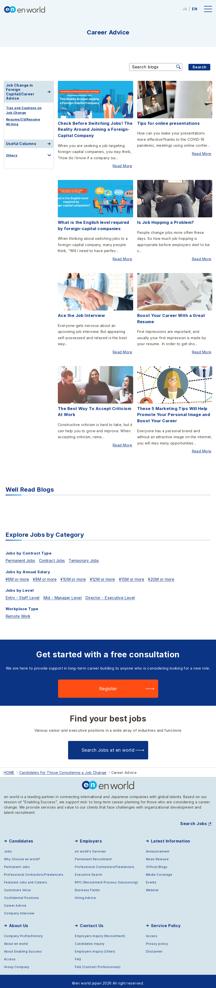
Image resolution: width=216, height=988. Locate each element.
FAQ (78, 955)
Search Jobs (193, 819)
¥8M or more (49, 574)
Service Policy (166, 921)
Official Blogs (156, 863)
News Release (157, 855)
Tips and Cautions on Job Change (24, 110)
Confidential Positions (21, 894)
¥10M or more (80, 574)
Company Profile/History (23, 932)
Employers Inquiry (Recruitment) (100, 932)
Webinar (152, 886)
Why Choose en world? (22, 855)
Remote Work (19, 611)
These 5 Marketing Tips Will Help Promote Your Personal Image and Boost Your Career (172, 411)
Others (12, 155)
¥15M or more (144, 574)
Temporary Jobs (92, 555)
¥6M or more (19, 574)
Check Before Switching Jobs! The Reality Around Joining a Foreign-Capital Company (94, 129)
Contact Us (92, 921)
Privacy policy (157, 940)
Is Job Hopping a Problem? (164, 221)
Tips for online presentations (167, 123)
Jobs (8, 847)
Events (151, 878)
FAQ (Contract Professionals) (98, 963)
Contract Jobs (57, 555)
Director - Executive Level (117, 592)
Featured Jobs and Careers (25, 878)
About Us (18, 921)
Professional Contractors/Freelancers (33, 870)
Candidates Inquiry (89, 940)
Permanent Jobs (22, 555)
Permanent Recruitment (93, 855)
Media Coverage (159, 870)
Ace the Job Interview (81, 312)
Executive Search (88, 870)
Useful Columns (21, 143)
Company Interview (19, 909)
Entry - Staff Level (24, 592)
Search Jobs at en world (108, 746)
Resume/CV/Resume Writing (23, 122)
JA (184, 9)
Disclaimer (154, 947)
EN (194, 9)
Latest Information (170, 837)
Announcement (157, 847)
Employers (91, 837)
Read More (123, 165)
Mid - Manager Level (67, 592)
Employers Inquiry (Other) (95, 947)
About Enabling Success (23, 947)
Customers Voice (17, 886)
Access (10, 955)
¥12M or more (112, 574)
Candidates (21, 837)
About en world (16, 940)
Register (108, 685)
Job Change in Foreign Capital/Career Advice (20, 92)
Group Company (17, 963)
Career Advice (15, 901)
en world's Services (90, 847)
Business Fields (87, 886)
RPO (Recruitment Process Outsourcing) (106, 878)
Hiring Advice (85, 894)
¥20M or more (176, 574)
